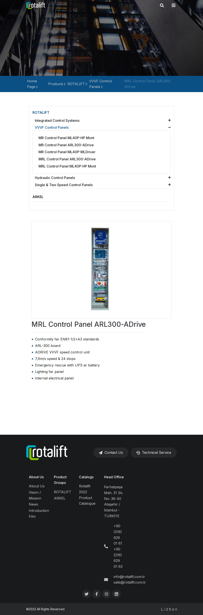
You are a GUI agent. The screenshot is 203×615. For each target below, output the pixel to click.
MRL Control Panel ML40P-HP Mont (67, 166)
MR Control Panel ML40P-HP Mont (66, 138)
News (33, 504)
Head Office (114, 477)
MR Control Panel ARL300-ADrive (66, 145)
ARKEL (59, 498)
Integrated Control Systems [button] (57, 120)
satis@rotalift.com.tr (130, 582)
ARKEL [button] (38, 197)
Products (55, 84)
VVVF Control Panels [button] (52, 127)
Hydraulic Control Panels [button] (55, 178)
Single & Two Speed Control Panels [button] (64, 185)
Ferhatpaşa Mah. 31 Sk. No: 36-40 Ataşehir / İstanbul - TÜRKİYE (113, 501)
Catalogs (86, 477)
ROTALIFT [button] (40, 112)
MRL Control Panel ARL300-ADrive (67, 159)
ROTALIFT (76, 84)
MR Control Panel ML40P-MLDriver (67, 152)
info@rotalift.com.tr (129, 576)
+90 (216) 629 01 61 (118, 534)
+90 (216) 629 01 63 (118, 558)
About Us (36, 477)
